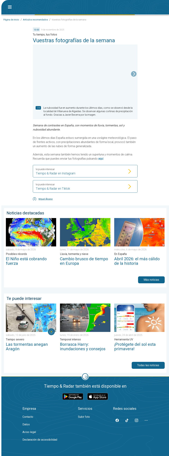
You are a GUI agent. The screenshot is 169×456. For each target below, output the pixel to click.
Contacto (27, 416)
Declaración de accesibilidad (39, 439)
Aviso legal (29, 432)
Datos (26, 424)
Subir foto (84, 416)
